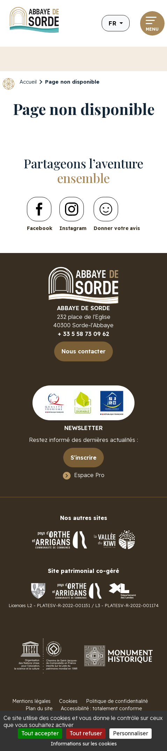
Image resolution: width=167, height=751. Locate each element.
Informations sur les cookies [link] (84, 744)
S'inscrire (83, 457)
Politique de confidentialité (117, 701)
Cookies (68, 701)
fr (113, 23)
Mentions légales (31, 701)
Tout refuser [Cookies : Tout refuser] (86, 733)
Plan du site (39, 708)
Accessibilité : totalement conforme (101, 708)
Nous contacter (83, 351)
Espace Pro (89, 475)
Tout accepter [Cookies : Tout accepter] (40, 733)
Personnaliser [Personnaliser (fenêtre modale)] (130, 733)
